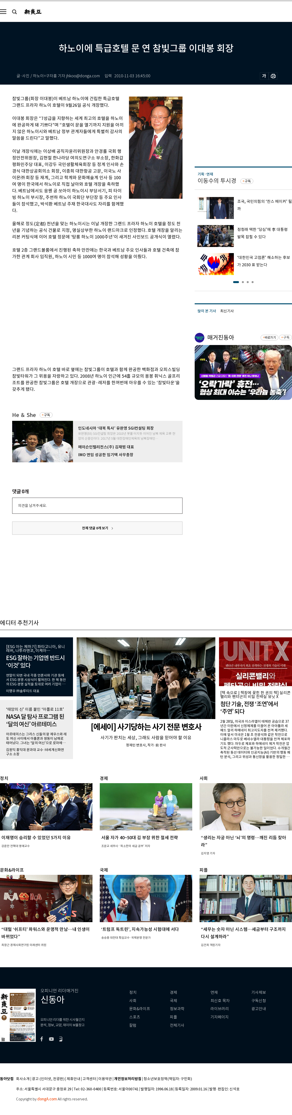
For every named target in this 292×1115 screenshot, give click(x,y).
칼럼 (133, 1025)
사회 (133, 1000)
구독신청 (258, 1000)
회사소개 (23, 1079)
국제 (173, 1000)
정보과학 (177, 1008)
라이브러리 (219, 1008)
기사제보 (258, 992)
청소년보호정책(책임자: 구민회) (168, 1079)
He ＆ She (24, 415)
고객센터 (89, 1079)
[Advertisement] (45, 312)
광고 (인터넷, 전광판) (48, 1079)
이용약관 (105, 1079)
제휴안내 (73, 1079)
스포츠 (134, 1017)
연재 (214, 992)
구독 (47, 415)
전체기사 (177, 1025)
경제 (173, 992)
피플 (173, 1017)
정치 (133, 992)
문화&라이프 (139, 1008)
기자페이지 (219, 1017)
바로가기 (270, 337)
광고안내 (258, 1008)
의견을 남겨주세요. (32, 505)
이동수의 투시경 (217, 181)
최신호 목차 (220, 1000)
